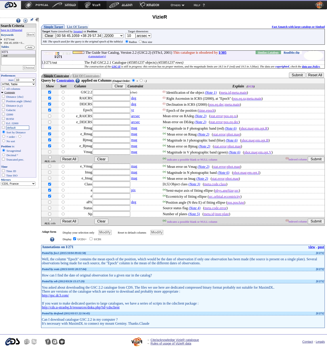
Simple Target (53, 27)
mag (134, 128)
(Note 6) (231, 128)
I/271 (18, 52)
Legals (320, 341)
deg (133, 98)
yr (132, 110)
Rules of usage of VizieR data (171, 343)
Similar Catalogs (268, 52)
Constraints (68, 80)
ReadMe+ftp (292, 52)
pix (133, 190)
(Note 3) (194, 184)
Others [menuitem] (176, 5)
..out (18, 56)
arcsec (135, 116)
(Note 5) (194, 214)
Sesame (77, 31)
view (311, 247)
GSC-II (116, 66)
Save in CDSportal (11, 30)
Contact (307, 341)
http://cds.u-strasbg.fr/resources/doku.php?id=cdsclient (81, 307)
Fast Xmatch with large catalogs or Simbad (298, 26)
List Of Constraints (86, 76)
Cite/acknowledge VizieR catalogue (175, 340)
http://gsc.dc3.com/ (55, 295)
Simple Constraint (56, 76)
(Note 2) (201, 116)
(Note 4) (195, 208)
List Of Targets (77, 27)
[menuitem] (10, 5)
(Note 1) (211, 92)
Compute (9, 92)
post (321, 247)
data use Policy (311, 66)
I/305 (222, 52)
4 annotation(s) (97, 56)
